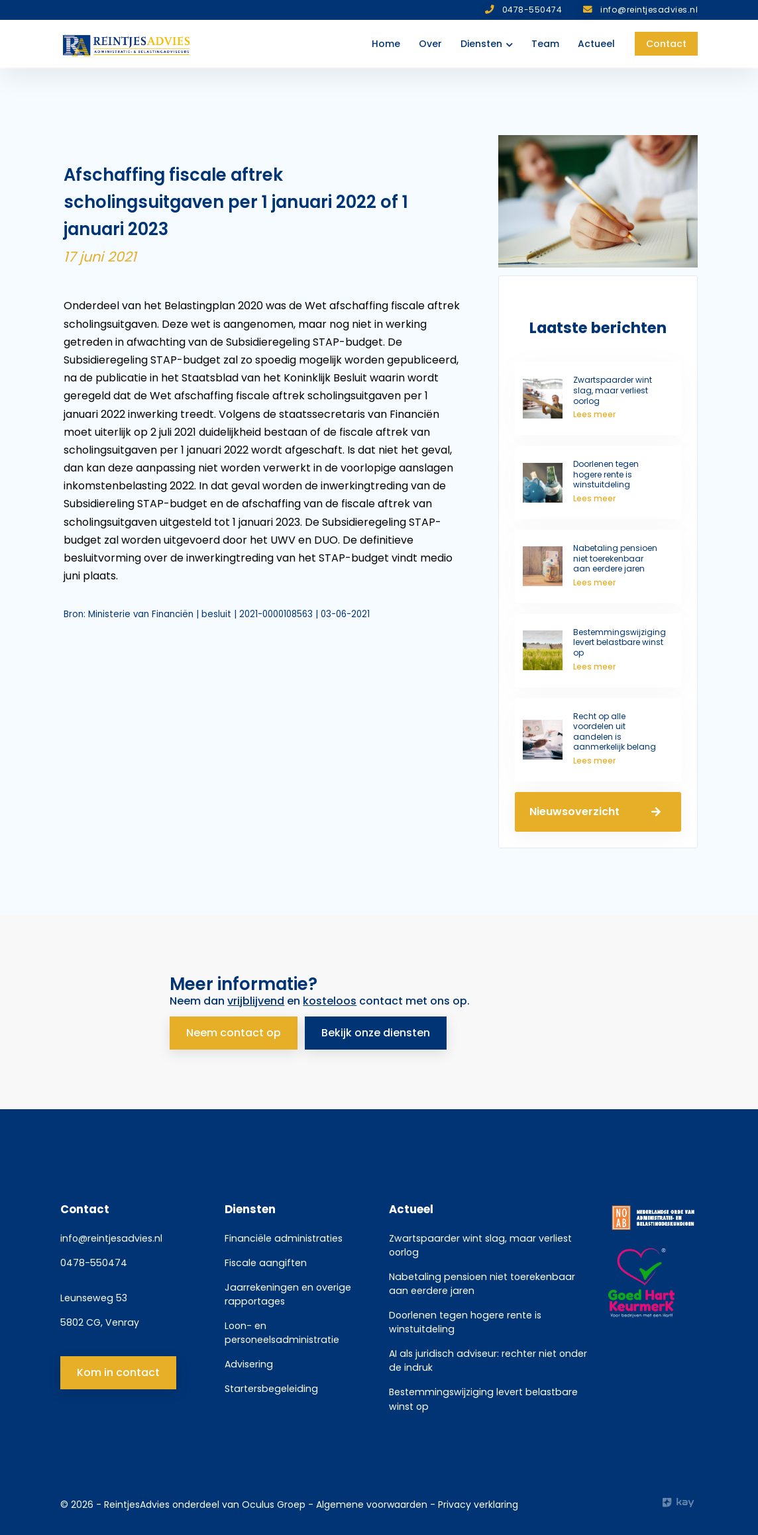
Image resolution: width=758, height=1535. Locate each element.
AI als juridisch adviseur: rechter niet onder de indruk (488, 1357)
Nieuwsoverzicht (598, 811)
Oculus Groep (273, 1502)
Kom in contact (118, 1369)
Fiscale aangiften (266, 1259)
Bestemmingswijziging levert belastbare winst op (483, 1396)
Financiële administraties (284, 1235)
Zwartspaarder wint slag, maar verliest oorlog (480, 1242)
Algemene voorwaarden (373, 1502)
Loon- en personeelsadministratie (282, 1330)
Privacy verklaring (478, 1502)
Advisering (249, 1361)
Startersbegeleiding (271, 1386)
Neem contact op (233, 1029)
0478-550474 (93, 1259)
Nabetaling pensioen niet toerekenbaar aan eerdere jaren (482, 1281)
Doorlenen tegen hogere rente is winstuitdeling (465, 1319)
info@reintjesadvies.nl (111, 1235)
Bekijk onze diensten (379, 1029)
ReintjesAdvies (137, 1502)
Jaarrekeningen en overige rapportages (288, 1291)
